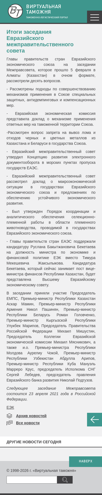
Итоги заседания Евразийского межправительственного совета (40, 41)
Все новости (28, 423)
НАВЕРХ (85, 461)
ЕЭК (10, 407)
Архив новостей (31, 416)
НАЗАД (94, 419)
